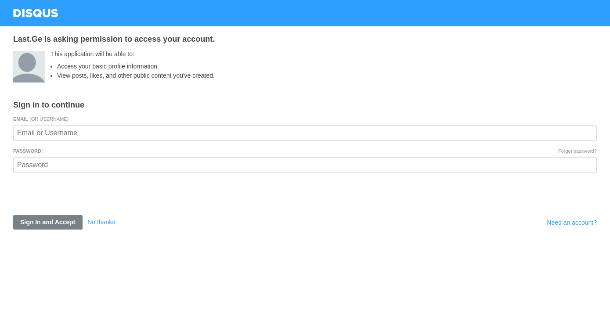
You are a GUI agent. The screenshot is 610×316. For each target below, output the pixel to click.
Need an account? (572, 222)
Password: (28, 151)
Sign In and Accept (48, 222)
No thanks (101, 222)
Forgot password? (577, 151)
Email (41, 119)
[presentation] (80, 198)
